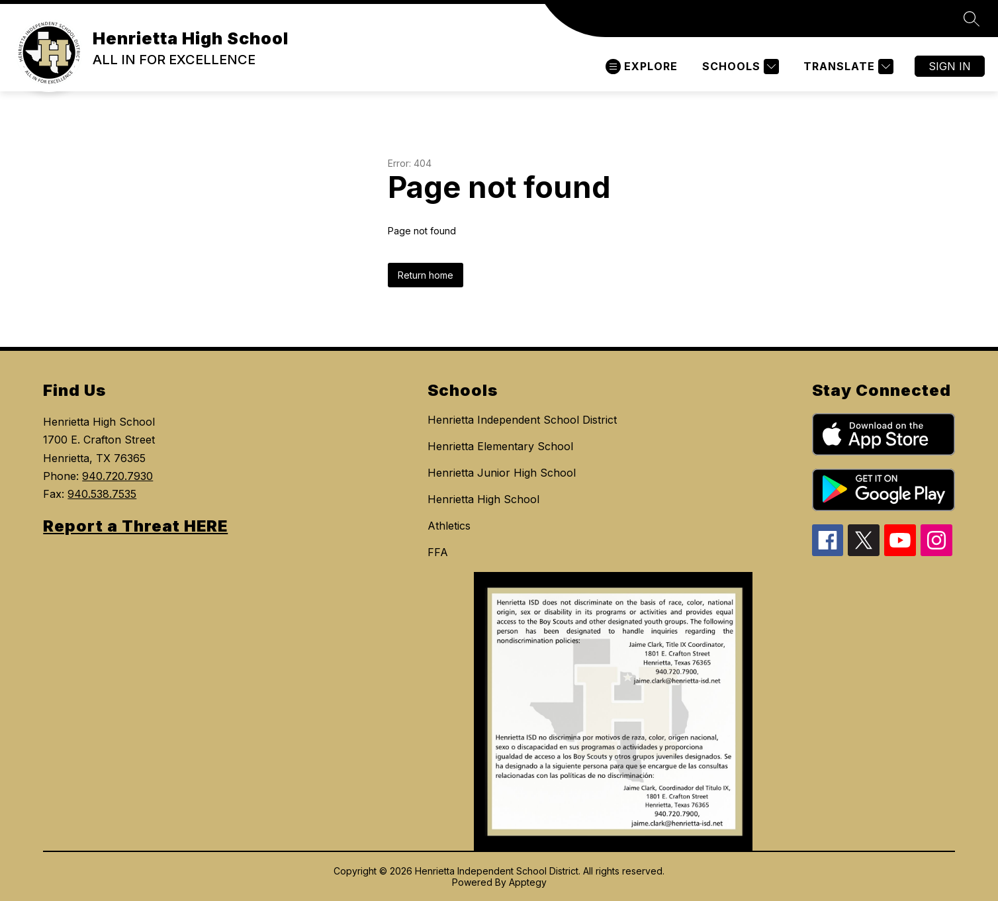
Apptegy (528, 882)
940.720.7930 (117, 476)
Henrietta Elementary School (500, 446)
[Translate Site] (846, 66)
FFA (438, 552)
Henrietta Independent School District (522, 419)
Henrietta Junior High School (502, 472)
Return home (425, 275)
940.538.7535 (102, 493)
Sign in (950, 66)
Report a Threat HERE (135, 526)
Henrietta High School (483, 499)
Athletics (449, 525)
